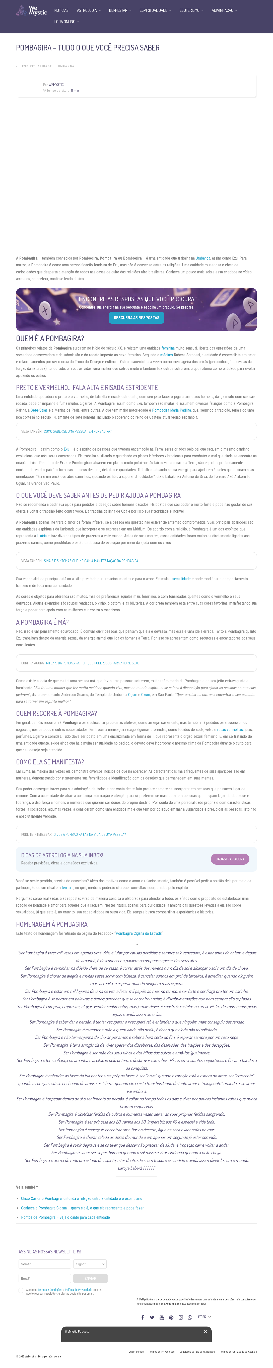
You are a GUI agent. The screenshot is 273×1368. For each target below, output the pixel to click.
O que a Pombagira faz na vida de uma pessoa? (90, 834)
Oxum (145, 694)
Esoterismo (189, 10)
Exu (66, 449)
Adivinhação (222, 10)
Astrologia (87, 10)
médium (166, 355)
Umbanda (66, 66)
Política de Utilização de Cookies (238, 1351)
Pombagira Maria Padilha (171, 410)
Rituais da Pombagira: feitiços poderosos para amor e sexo (92, 663)
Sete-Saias (39, 410)
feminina (168, 348)
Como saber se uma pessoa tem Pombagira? (77, 431)
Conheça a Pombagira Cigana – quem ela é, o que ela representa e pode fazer (82, 1208)
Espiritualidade (37, 66)
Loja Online (64, 21)
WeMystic (56, 84)
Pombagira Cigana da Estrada (138, 933)
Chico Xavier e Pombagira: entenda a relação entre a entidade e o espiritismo (81, 1198)
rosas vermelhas (230, 729)
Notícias (61, 10)
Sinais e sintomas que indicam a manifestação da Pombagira (91, 561)
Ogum (132, 694)
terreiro (68, 887)
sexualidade (181, 578)
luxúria (42, 535)
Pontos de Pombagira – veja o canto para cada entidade (65, 1217)
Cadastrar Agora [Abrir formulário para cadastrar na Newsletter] (230, 859)
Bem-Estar (118, 10)
